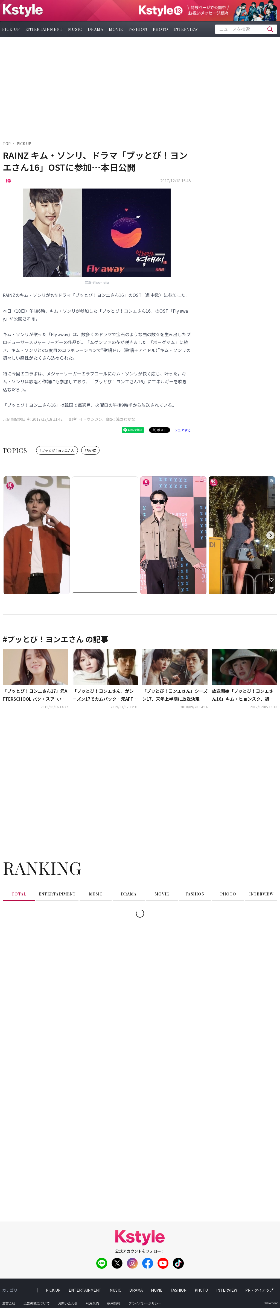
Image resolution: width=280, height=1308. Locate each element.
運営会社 (8, 1303)
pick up (53, 1290)
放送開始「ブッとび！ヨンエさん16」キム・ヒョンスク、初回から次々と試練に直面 (242, 695)
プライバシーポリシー (145, 1303)
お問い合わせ (68, 1303)
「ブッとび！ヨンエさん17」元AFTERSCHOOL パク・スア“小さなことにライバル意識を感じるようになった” (35, 695)
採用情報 (113, 1303)
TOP (7, 143)
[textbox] (246, 29)
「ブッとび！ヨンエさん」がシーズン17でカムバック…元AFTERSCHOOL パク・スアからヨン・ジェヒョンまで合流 (104, 695)
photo (160, 29)
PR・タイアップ (259, 1290)
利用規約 (92, 1303)
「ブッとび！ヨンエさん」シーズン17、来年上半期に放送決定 (175, 695)
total (18, 894)
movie (116, 29)
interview (186, 29)
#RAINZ (90, 450)
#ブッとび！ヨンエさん (57, 450)
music (75, 29)
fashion (138, 29)
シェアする (182, 430)
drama (95, 29)
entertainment (44, 29)
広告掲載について (37, 1303)
